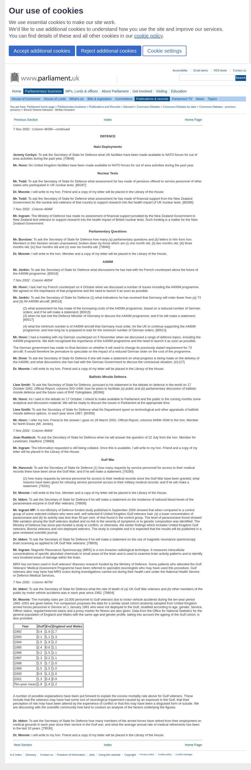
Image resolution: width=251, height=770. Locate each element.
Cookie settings (164, 51)
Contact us (239, 70)
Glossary (31, 754)
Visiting (161, 91)
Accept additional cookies (42, 51)
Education (179, 91)
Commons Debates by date (179, 106)
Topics (212, 99)
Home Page (193, 120)
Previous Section (26, 120)
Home (16, 91)
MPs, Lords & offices (82, 91)
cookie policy (148, 36)
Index (108, 120)
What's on (77, 99)
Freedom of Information (71, 754)
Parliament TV (182, 99)
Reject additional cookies (109, 51)
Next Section (23, 745)
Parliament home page (40, 106)
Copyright (130, 754)
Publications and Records (104, 106)
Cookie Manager (184, 754)
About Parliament (115, 91)
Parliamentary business (43, 91)
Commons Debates (148, 106)
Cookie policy (165, 754)
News (200, 99)
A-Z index (16, 754)
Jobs (92, 754)
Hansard (128, 106)
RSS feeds (220, 70)
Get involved (142, 91)
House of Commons (26, 99)
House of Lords (55, 99)
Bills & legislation (99, 99)
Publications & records (152, 99)
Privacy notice (147, 754)
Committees (123, 99)
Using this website (109, 754)
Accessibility (180, 70)
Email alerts (201, 70)
